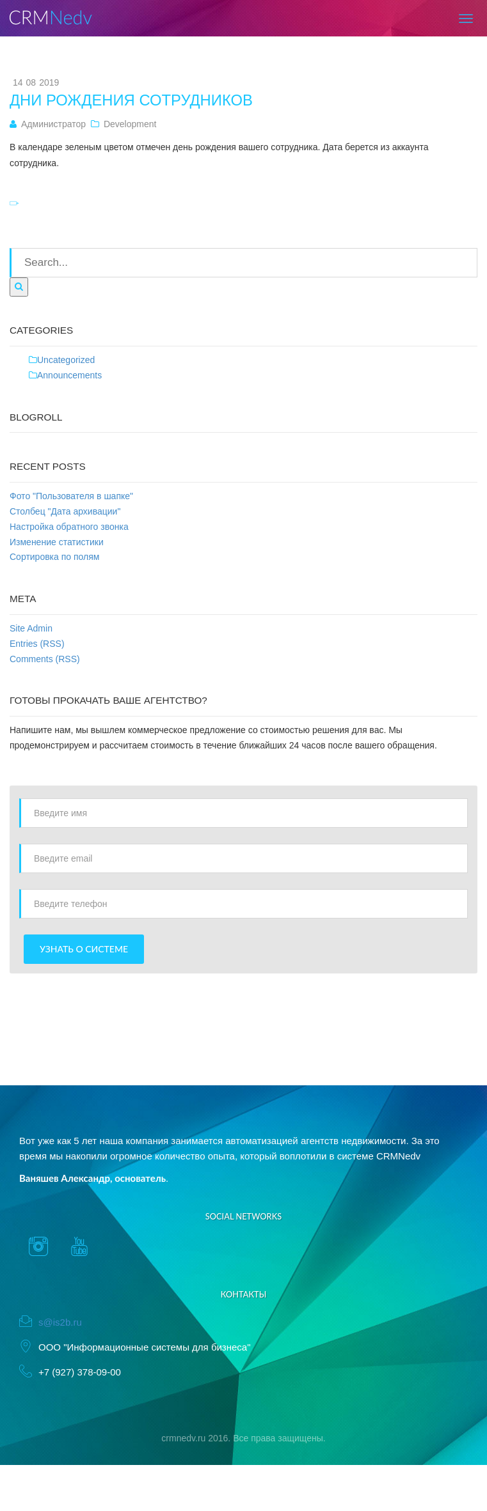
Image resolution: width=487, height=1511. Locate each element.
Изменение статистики (57, 542)
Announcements (69, 375)
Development (130, 124)
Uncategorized (66, 360)
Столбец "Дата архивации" (65, 511)
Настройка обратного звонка (69, 527)
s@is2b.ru (60, 1322)
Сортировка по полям (54, 557)
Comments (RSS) (45, 659)
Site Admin (31, 628)
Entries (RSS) (37, 644)
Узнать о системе (84, 948)
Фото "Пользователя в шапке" (71, 496)
